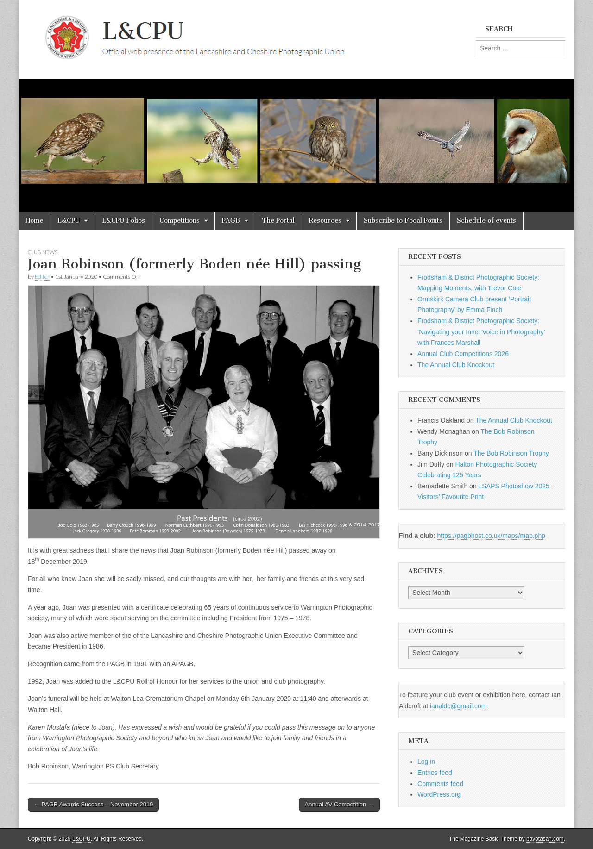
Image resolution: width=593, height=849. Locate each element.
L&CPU (68, 221)
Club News (42, 252)
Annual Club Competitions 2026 (463, 353)
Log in (426, 761)
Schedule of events (486, 221)
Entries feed (434, 772)
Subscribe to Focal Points (403, 221)
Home (34, 221)
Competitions (179, 221)
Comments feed (440, 783)
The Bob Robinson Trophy (511, 453)
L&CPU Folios (123, 221)
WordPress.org (439, 794)
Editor (42, 276)
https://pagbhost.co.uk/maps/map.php (491, 535)
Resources (325, 221)
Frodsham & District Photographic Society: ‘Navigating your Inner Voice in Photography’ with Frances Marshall (481, 331)
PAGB (231, 221)
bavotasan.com (545, 839)
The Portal (278, 221)
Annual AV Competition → (339, 804)
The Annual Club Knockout (455, 364)
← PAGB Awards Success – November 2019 (93, 804)
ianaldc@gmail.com (458, 706)
